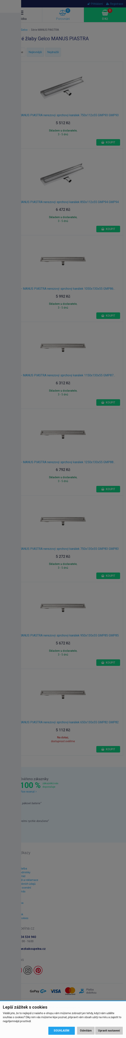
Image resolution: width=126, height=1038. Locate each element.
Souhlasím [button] (61, 1030)
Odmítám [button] (86, 1030)
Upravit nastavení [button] (109, 1030)
